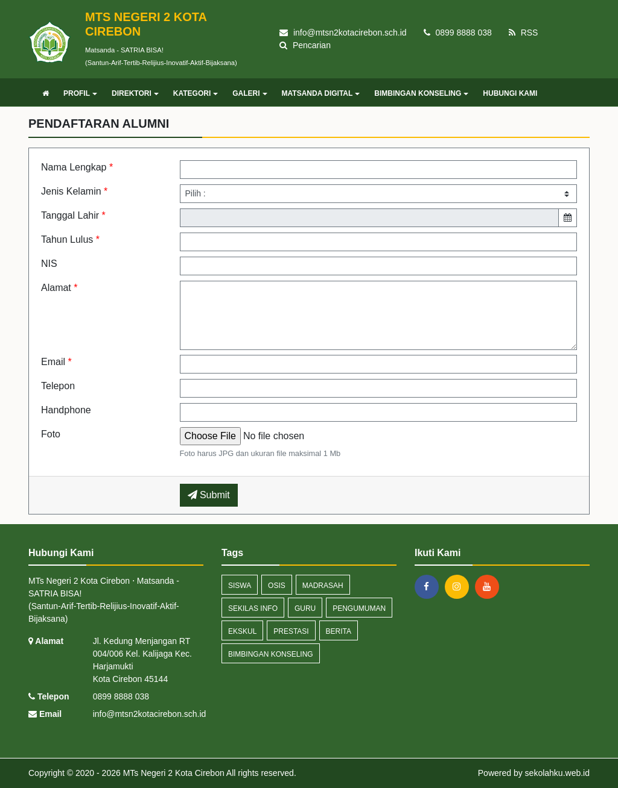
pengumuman (359, 608)
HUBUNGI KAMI (510, 93)
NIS (49, 263)
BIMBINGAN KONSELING (421, 93)
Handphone (66, 410)
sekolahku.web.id (557, 773)
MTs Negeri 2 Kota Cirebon (173, 773)
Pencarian (305, 45)
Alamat (59, 288)
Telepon (58, 386)
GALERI (249, 93)
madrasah (322, 585)
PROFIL (80, 93)
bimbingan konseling (270, 654)
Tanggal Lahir (73, 215)
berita (338, 631)
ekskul (242, 631)
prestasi (290, 631)
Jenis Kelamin (74, 191)
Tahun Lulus (70, 239)
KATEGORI (195, 93)
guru (305, 608)
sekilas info (253, 608)
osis (276, 585)
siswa (239, 585)
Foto (50, 434)
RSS (523, 32)
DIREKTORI (135, 93)
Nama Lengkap (77, 167)
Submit (209, 495)
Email (56, 362)
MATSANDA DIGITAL (321, 93)
